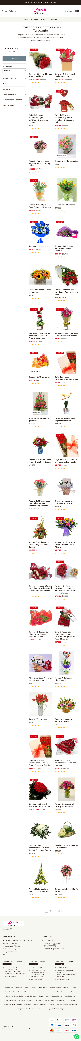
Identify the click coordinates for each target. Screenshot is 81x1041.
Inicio (26, 20)
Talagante (20, 1009)
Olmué (58, 988)
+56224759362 (35, 968)
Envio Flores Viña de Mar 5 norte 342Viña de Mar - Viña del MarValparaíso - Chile (65, 973)
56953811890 (47, 940)
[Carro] (77, 11)
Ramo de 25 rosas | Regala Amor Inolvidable (40, 75)
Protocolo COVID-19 (10, 943)
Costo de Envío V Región (11, 946)
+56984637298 (61, 968)
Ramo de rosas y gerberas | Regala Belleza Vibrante (66, 340)
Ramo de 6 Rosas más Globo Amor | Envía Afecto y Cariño (38, 639)
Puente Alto (39, 1000)
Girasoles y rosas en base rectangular (40, 296)
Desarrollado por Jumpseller (33, 1029)
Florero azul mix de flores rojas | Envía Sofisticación (40, 466)
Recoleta (59, 1004)
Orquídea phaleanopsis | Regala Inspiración (65, 425)
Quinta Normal (17, 1004)
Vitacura (73, 992)
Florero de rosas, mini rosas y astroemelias (64, 810)
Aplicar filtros (14, 58)
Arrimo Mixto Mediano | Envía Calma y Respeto (39, 895)
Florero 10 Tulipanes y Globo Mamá (64, 684)
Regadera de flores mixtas (66, 166)
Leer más (53, 2)
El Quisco (27, 992)
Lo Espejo (47, 1009)
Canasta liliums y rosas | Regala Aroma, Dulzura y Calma (39, 168)
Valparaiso (18, 988)
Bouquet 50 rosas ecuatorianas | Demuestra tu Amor (66, 768)
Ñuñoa (8, 996)
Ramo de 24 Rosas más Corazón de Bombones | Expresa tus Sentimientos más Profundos (66, 594)
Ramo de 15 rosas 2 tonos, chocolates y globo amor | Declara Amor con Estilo (40, 593)
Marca (14, 84)
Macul (47, 996)
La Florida (30, 1000)
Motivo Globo (14, 89)
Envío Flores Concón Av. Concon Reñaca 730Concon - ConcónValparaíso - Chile (38, 973)
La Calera (73, 988)
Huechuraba (28, 1004)
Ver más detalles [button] (9, 976)
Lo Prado (39, 1009)
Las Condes (55, 992)
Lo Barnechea (24, 996)
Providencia (65, 992)
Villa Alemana (42, 988)
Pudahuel (43, 1004)
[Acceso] (69, 11)
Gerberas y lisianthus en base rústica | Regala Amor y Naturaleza (39, 341)
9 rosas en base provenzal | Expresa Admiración (66, 507)
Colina (41, 996)
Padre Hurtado (61, 1000)
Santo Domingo (43, 992)
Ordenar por (7, 66)
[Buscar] (12, 11)
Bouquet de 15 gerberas (39, 382)
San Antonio (17, 992)
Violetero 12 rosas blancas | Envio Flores (66, 852)
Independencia (11, 1000)
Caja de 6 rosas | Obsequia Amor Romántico (66, 383)
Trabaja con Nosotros (10, 952)
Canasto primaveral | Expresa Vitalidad (64, 725)
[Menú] (4, 11)
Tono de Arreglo (14, 94)
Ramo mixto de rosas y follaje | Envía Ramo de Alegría (65, 549)
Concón (26, 988)
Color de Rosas (14, 105)
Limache (52, 988)
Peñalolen (33, 996)
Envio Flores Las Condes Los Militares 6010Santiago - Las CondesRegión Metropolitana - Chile (53, 946)
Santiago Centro (56, 996)
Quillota (65, 988)
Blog (4, 954)
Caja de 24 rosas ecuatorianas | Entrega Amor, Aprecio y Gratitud (40, 768)
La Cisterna (72, 1000)
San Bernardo (49, 1000)
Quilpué (33, 988)
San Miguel (21, 1000)
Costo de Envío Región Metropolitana (16, 949)
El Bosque (7, 1004)
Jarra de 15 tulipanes (38, 724)
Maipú (36, 1004)
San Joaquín (30, 1009)
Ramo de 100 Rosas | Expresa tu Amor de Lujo (39, 810)
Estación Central (69, 996)
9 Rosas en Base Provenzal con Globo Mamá (40, 684)
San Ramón (73, 1004)
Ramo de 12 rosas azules (39, 251)
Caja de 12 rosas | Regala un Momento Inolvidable (66, 466)
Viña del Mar (9, 988)
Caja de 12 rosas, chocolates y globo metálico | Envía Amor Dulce (64, 124)
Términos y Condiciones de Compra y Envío (18, 940)
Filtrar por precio (14, 78)
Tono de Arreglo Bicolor (14, 100)
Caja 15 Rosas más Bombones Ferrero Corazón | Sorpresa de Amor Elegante (65, 640)
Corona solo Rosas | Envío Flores (66, 895)
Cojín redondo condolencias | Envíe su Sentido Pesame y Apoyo (40, 853)
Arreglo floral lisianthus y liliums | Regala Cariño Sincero (40, 549)
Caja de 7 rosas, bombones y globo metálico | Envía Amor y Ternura (39, 124)
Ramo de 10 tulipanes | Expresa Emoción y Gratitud (64, 253)
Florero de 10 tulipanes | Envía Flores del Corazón (40, 211)
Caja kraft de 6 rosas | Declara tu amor (65, 75)
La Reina (15, 996)
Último (60, 911)
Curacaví (51, 1004)
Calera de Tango (58, 1009)
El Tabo (34, 992)
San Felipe (8, 992)
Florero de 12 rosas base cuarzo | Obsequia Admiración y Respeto (39, 508)
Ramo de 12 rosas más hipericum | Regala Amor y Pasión (66, 297)
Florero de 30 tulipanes (65, 210)
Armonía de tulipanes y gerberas (39, 425)
